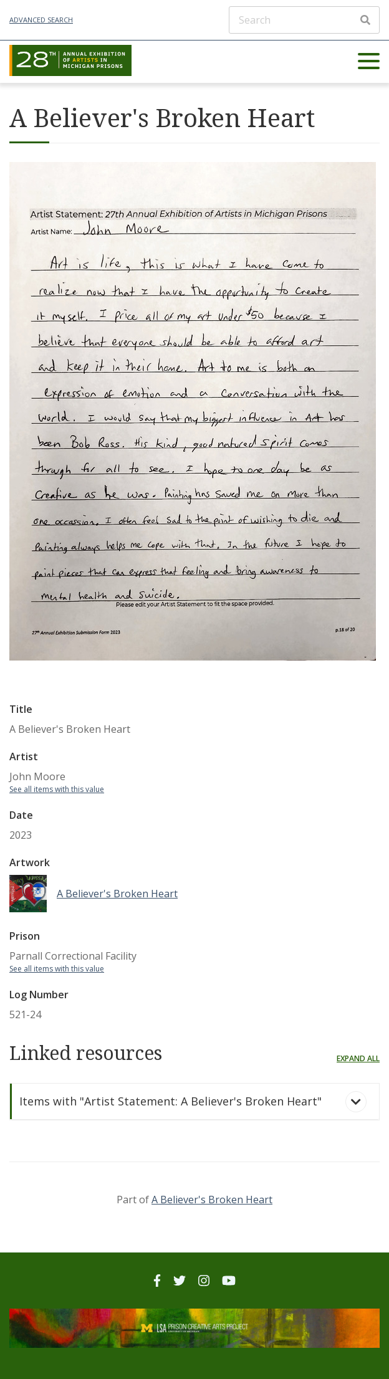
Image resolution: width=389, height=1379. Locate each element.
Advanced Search (41, 19)
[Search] (304, 20)
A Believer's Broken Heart (211, 1199)
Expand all (358, 1058)
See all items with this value (56, 789)
